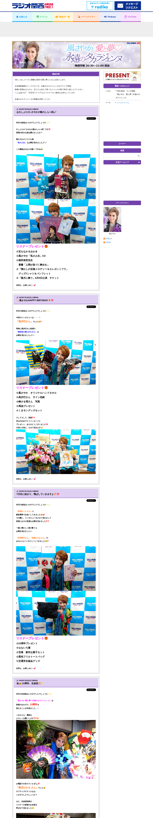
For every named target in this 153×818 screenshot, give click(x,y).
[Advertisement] (76, 29)
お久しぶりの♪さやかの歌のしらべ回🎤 (36, 112)
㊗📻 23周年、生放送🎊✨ (30, 683)
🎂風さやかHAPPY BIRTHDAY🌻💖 (35, 300)
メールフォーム (123, 103)
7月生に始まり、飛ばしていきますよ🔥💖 (38, 494)
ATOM (108, 242)
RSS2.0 (109, 239)
